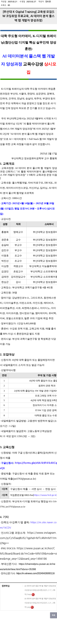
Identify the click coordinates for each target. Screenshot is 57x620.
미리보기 (33, 594)
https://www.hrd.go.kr (45, 495)
